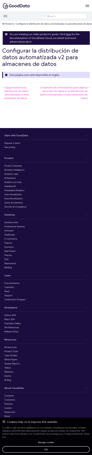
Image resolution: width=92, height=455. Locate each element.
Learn (7, 275)
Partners (8, 404)
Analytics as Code (13, 182)
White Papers (10, 359)
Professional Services (14, 226)
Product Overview (13, 165)
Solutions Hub (11, 222)
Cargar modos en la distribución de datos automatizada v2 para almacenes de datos (15, 93)
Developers (10, 307)
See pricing (9, 147)
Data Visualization (13, 194)
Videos (7, 367)
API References (11, 327)
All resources (10, 347)
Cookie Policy (39, 434)
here (68, 34)
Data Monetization (13, 198)
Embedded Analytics (14, 190)
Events (7, 376)
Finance (8, 243)
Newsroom (9, 412)
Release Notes (11, 331)
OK (46, 449)
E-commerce (10, 239)
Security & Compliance (15, 206)
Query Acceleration (13, 202)
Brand (7, 416)
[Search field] (64, 16)
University (9, 287)
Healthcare (9, 234)
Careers (8, 408)
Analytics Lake (11, 174)
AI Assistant (10, 178)
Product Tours (11, 351)
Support (8, 295)
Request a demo (12, 143)
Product (9, 158)
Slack (6, 291)
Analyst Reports (12, 363)
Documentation (12, 283)
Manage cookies (46, 442)
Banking (8, 267)
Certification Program (15, 299)
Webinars (8, 372)
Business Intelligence (14, 170)
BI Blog (7, 380)
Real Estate (9, 251)
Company (9, 395)
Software (9, 230)
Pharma (8, 255)
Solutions (9, 214)
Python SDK (10, 315)
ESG (6, 259)
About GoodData (14, 388)
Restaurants (10, 263)
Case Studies (10, 355)
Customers (9, 400)
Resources (10, 339)
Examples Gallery (12, 323)
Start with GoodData (16, 135)
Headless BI (10, 186)
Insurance (9, 247)
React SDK (9, 319)
